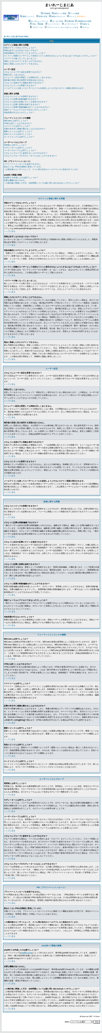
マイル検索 (73, 13)
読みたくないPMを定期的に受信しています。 (23, 167)
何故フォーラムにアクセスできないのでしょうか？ (26, 110)
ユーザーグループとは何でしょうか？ (20, 150)
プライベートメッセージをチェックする (61, 27)
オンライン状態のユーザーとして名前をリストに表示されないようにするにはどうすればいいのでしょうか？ (50, 56)
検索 (40, 24)
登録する (84, 24)
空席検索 (45, 13)
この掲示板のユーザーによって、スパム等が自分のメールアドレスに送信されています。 (42, 169)
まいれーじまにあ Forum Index (16, 36)
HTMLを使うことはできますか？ (18, 123)
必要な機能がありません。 (15, 180)
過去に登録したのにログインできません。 (22, 64)
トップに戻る (9, 231)
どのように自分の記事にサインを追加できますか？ (26, 102)
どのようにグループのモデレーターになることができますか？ (30, 156)
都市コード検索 (59, 13)
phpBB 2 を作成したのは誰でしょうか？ (21, 177)
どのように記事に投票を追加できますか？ (22, 104)
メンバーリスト (52, 24)
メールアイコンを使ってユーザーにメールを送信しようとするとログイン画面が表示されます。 (44, 88)
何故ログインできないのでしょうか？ (20, 48)
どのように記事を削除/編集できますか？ (21, 99)
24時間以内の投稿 (83, 21)
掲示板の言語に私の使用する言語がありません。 (25, 80)
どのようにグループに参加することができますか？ (26, 153)
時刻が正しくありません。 (15, 75)
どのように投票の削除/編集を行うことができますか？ (27, 107)
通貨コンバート (27, 16)
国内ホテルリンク (57, 16)
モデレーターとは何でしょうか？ (18, 148)
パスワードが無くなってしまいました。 (21, 58)
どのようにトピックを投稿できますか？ (21, 96)
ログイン (85, 27)
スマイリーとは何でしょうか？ (17, 126)
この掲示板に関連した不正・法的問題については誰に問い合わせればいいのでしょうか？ (42, 183)
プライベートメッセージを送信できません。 (23, 164)
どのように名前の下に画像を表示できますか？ (24, 83)
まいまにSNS (56, 21)
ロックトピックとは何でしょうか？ (19, 137)
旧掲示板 (69, 21)
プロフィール (36, 27)
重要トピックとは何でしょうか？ (18, 131)
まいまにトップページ (38, 21)
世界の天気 (41, 16)
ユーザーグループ (70, 24)
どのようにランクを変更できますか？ (20, 85)
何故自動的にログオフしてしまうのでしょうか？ (25, 53)
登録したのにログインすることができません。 (24, 61)
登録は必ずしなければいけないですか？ (21, 50)
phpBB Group (27, 953)
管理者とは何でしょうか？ (15, 145)
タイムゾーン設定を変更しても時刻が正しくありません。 (28, 77)
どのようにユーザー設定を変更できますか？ (23, 72)
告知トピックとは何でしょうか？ (18, 134)
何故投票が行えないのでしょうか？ (19, 112)
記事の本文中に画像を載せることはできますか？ (25, 129)
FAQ (33, 24)
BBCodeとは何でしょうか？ (16, 121)
